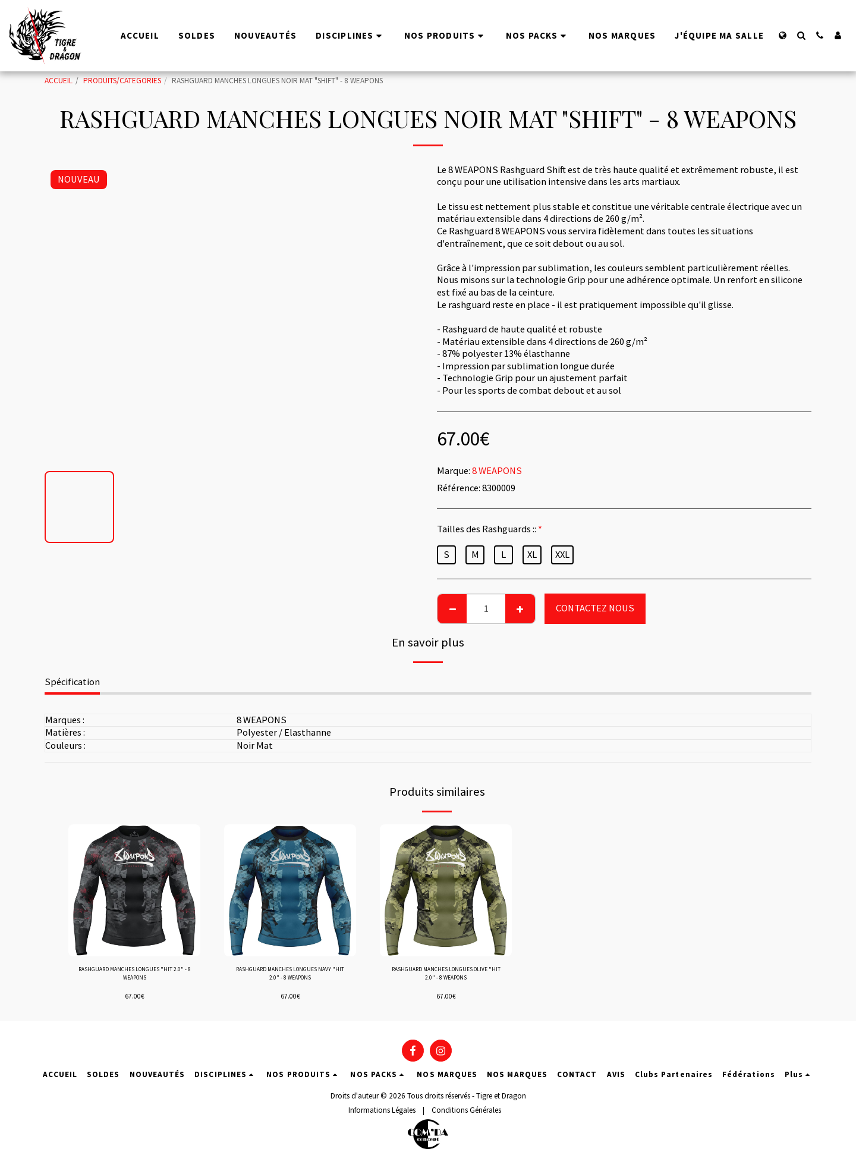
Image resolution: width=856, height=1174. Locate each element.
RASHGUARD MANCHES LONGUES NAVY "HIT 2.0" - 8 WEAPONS (290, 977)
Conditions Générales (466, 1117)
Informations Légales (382, 1117)
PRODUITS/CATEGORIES (122, 81)
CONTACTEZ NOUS (595, 608)
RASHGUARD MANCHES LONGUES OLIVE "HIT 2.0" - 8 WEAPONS (446, 977)
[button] (801, 35)
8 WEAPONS (497, 470)
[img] (134, 890)
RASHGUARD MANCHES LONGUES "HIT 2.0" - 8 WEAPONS (134, 977)
